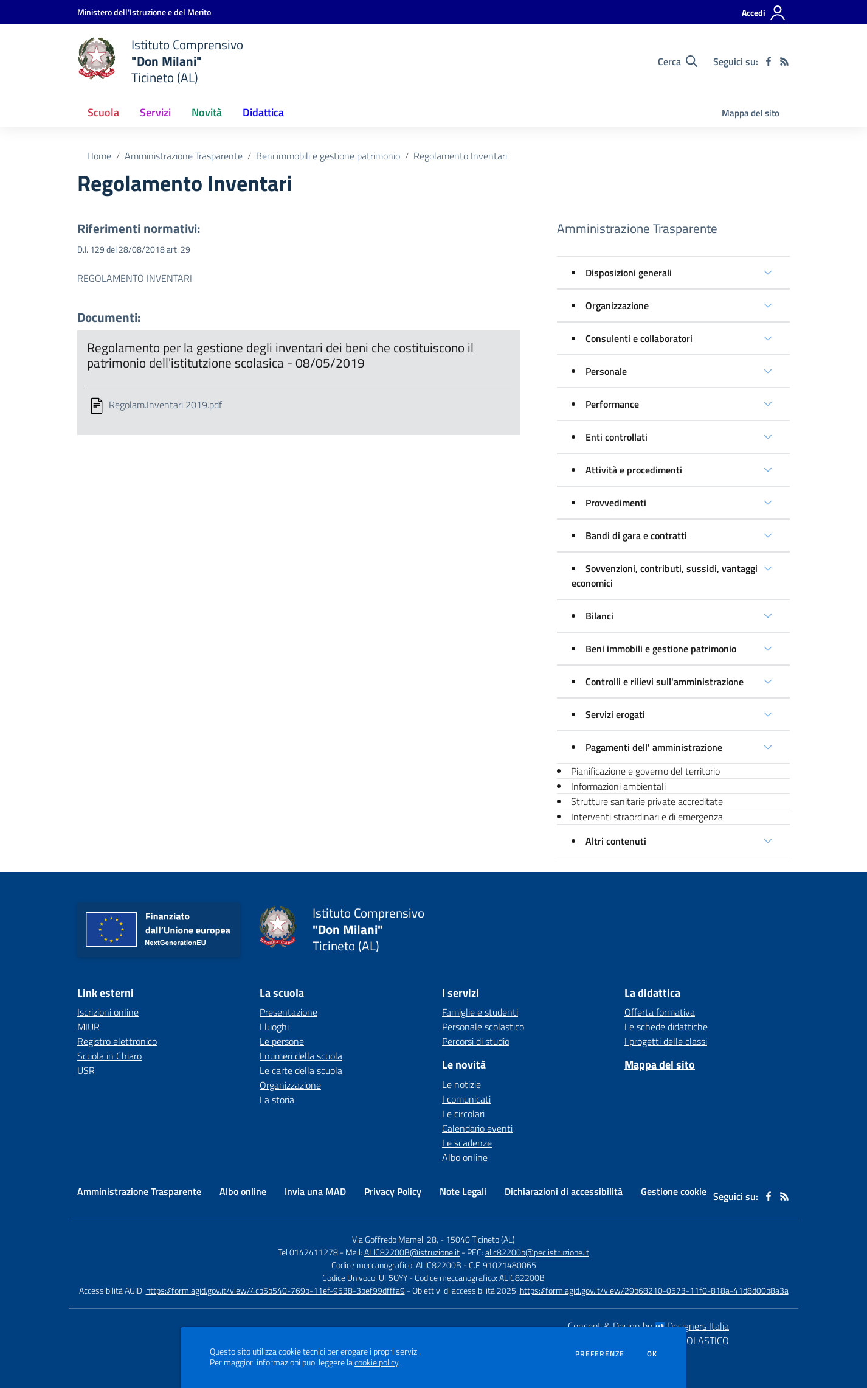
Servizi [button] (155, 112)
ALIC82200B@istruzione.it (412, 1252)
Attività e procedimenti (633, 469)
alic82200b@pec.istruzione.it (537, 1252)
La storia (277, 1099)
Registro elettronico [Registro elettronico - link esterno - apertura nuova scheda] (117, 1041)
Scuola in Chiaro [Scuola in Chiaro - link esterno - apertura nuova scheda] (109, 1055)
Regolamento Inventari (460, 155)
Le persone (282, 1041)
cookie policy (376, 1362)
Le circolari (463, 1113)
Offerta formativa (659, 1012)
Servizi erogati (615, 714)
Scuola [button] (103, 112)
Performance (612, 404)
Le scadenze (467, 1142)
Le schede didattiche (666, 1026)
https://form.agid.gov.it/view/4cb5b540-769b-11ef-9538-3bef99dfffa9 (275, 1290)
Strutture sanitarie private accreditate (647, 801)
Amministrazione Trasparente (184, 155)
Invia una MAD (315, 1191)
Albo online (465, 1157)
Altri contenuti (615, 841)
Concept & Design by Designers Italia (648, 1326)
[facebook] (768, 61)
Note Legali (463, 1191)
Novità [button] (207, 112)
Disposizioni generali (628, 272)
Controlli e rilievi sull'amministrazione (664, 681)
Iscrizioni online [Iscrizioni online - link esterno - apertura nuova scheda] (108, 1012)
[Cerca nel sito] (677, 61)
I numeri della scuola (301, 1055)
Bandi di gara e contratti (636, 535)
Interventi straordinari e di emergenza (647, 816)
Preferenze (599, 1354)
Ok (652, 1354)
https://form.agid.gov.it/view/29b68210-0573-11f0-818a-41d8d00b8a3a (654, 1290)
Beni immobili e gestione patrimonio (328, 155)
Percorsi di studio (475, 1041)
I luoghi (274, 1026)
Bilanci (599, 616)
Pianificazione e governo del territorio (645, 771)
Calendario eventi (477, 1128)
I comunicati (466, 1099)
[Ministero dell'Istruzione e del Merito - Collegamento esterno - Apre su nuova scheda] (144, 11)
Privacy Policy (392, 1191)
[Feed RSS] (784, 61)
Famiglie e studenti (480, 1012)
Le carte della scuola (301, 1070)
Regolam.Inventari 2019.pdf (165, 404)
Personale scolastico (483, 1026)
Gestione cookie (673, 1191)
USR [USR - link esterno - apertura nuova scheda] (86, 1070)
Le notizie (461, 1084)
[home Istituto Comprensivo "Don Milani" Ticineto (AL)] (160, 61)
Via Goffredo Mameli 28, (395, 1239)
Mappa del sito (750, 113)
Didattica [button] (263, 112)
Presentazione (288, 1012)
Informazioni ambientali (618, 786)
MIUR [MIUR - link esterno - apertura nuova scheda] (88, 1026)
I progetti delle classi (665, 1041)
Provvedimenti (615, 502)
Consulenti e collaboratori (639, 338)
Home (99, 155)
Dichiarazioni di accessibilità (564, 1191)
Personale (606, 371)
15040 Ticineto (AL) (480, 1239)
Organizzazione (617, 305)
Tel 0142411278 (308, 1252)
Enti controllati (616, 437)
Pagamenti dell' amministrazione (653, 747)
